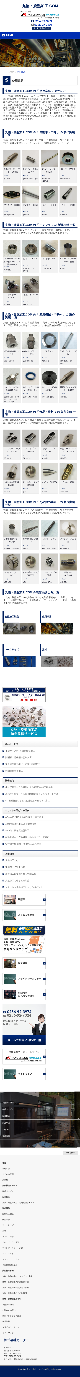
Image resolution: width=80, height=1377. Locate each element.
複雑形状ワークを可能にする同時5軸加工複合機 (29, 787)
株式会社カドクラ (36, 1369)
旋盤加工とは (11, 860)
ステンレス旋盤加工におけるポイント (24, 887)
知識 (4, 1163)
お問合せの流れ (8, 1310)
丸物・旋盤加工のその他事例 (14, 1293)
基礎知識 (6, 1169)
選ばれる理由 (8, 1103)
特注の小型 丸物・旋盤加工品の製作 (23, 844)
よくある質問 (8, 1174)
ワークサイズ (8, 1225)
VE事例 (5, 1129)
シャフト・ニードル (10, 1259)
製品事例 (6, 1123)
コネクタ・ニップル (10, 1242)
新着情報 (6, 1136)
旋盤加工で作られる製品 (17, 880)
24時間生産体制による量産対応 (20, 823)
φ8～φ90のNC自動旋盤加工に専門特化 (24, 817)
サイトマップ (8, 1333)
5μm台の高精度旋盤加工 (17, 830)
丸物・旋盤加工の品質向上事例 (15, 1287)
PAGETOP (70, 1153)
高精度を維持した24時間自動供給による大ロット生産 (31, 794)
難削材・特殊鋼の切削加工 (18, 757)
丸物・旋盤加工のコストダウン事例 (17, 1276)
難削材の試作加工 (14, 771)
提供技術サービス (9, 1185)
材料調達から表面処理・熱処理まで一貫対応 (27, 837)
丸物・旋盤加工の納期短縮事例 (15, 1282)
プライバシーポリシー (11, 1327)
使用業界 (6, 1220)
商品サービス (8, 1109)
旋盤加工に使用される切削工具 (20, 874)
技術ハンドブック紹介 (11, 1316)
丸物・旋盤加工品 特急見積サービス (18, 1202)
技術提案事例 (8, 1271)
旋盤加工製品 (8, 1214)
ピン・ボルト (8, 1253)
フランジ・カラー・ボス (12, 1248)
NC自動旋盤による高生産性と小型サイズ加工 (27, 800)
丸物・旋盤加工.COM (40, 6)
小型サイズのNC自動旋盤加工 (20, 750)
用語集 (5, 1180)
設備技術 (6, 1116)
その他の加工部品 (9, 1265)
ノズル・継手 (8, 1236)
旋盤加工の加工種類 (15, 867)
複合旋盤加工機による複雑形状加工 (22, 764)
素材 (4, 1231)
